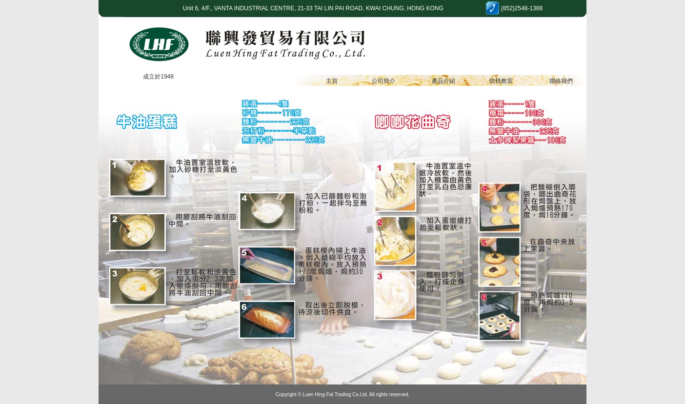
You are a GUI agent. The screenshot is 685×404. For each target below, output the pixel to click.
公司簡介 (383, 81)
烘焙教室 (501, 81)
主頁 (332, 81)
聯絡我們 (561, 81)
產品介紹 (443, 81)
